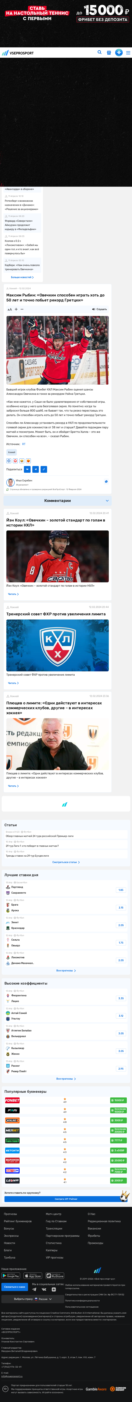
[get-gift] (109, 53)
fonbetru (66, 701)
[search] (99, 52)
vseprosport (18, 53)
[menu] (128, 52)
